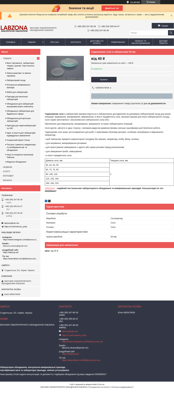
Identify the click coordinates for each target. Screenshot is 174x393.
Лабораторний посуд (16, 80)
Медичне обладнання (16, 162)
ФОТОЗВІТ (8, 176)
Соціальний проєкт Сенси (18, 140)
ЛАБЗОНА (50, 188)
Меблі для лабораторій (17, 92)
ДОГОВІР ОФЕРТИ (163, 42)
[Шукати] (171, 32)
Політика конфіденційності (122, 387)
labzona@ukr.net (11, 223)
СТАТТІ (6, 171)
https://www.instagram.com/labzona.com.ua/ (20, 239)
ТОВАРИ (32, 42)
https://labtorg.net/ (11, 252)
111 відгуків (135, 2)
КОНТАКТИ (76, 42)
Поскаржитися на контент (99, 387)
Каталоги (7, 180)
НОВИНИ (7, 167)
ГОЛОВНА (10, 42)
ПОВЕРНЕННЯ (118, 42)
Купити (103, 79)
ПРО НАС (54, 42)
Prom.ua (101, 384)
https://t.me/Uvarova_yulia (15, 226)
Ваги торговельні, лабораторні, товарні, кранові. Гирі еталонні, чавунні (21, 66)
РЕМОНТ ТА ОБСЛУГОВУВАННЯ (141, 42)
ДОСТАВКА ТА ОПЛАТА (97, 42)
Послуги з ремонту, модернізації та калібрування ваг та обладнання (21, 147)
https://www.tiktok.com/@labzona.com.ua (20, 259)
